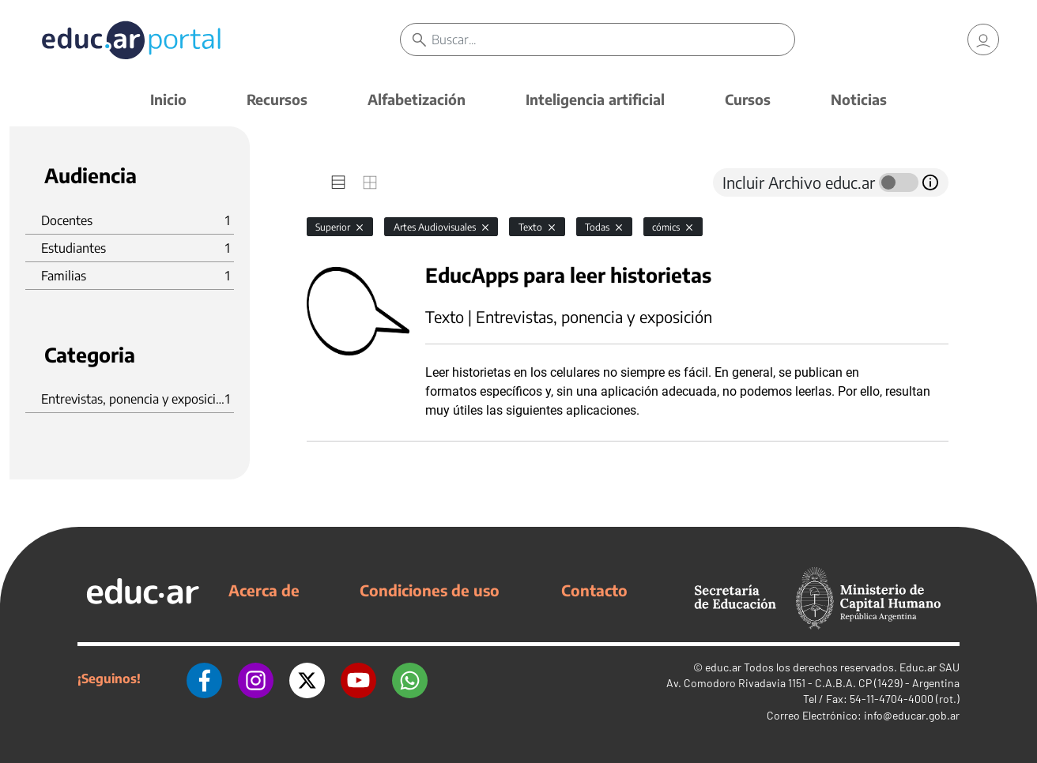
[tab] (338, 182)
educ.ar (723, 667)
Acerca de (264, 590)
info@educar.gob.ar (912, 715)
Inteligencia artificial (595, 99)
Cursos (748, 99)
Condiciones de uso (430, 590)
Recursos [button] (277, 99)
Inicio (168, 99)
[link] (983, 39)
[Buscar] (613, 39)
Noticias (859, 99)
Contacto (594, 590)
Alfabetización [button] (417, 99)
